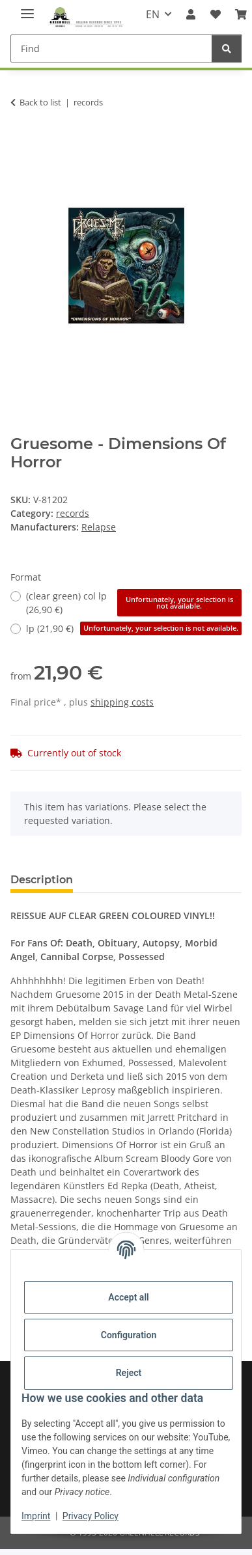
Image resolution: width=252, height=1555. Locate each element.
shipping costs (122, 702)
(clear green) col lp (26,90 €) (134, 602)
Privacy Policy (91, 1516)
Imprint (35, 1516)
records (72, 513)
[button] (191, 14)
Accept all (128, 1297)
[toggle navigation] (27, 8)
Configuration (128, 1335)
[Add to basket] (20, 143)
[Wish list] (215, 14)
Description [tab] (41, 880)
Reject (129, 1373)
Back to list (40, 102)
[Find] (111, 48)
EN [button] (153, 14)
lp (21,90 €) (134, 628)
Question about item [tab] (149, 880)
